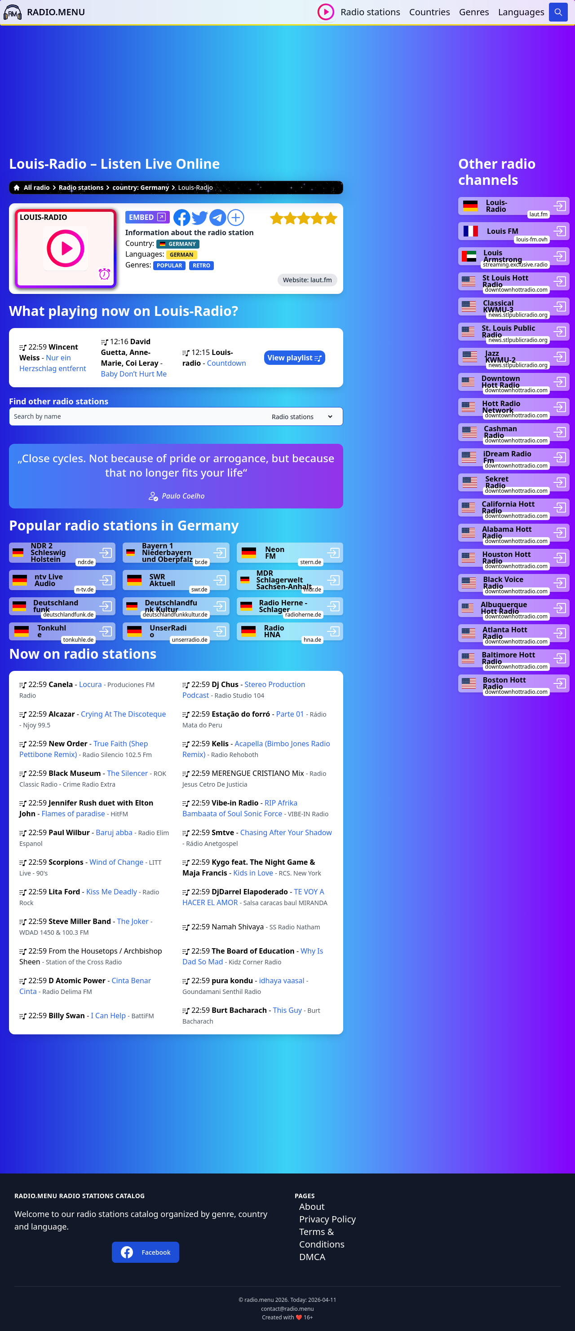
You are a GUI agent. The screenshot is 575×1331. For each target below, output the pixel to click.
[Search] (558, 12)
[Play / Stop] (326, 12)
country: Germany (140, 187)
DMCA (312, 1257)
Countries (429, 12)
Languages (521, 12)
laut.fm (321, 280)
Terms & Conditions (322, 1238)
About (312, 1206)
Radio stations (370, 12)
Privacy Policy (327, 1219)
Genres (474, 12)
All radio (31, 187)
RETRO (201, 265)
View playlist (295, 358)
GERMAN (182, 254)
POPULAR (169, 265)
